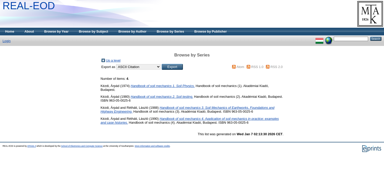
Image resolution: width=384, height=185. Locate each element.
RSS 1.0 (257, 67)
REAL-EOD (29, 5)
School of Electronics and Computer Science (81, 146)
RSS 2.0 (277, 67)
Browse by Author (132, 31)
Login (7, 41)
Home (9, 31)
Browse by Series (170, 31)
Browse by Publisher (210, 31)
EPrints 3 (31, 146)
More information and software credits (152, 146)
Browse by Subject (93, 31)
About (29, 31)
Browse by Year (56, 31)
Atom (240, 67)
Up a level (113, 60)
